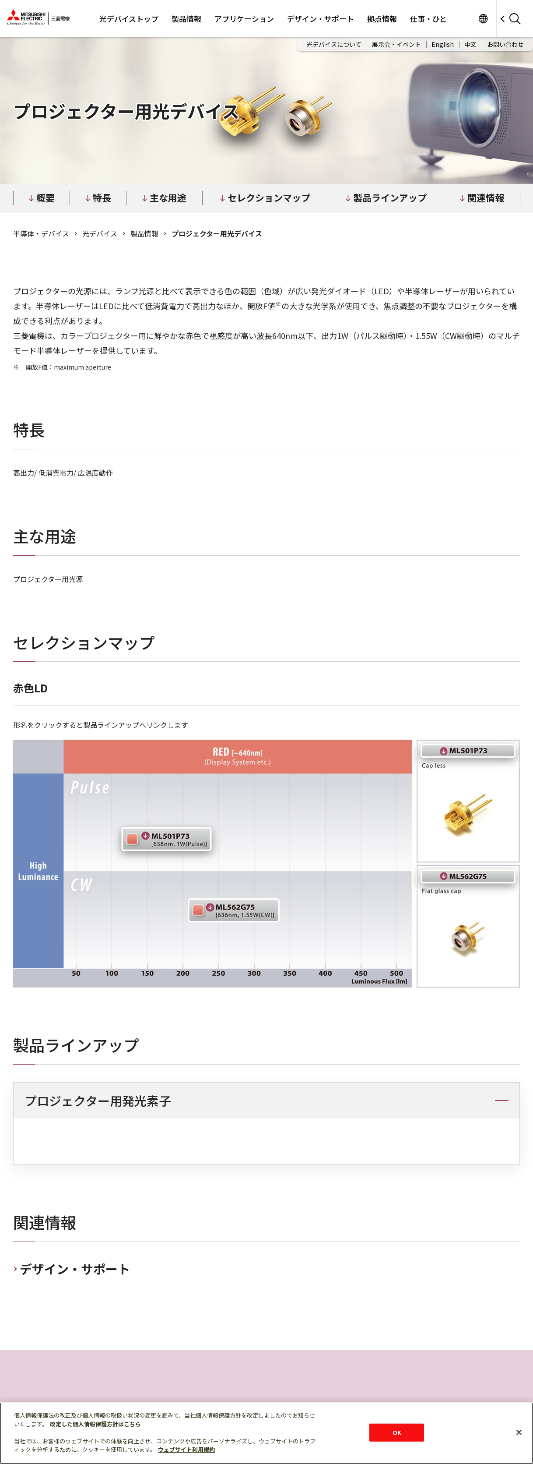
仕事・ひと (428, 18)
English (442, 44)
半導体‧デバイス (41, 233)
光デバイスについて (333, 44)
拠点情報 (382, 18)
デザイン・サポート (320, 18)
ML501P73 (166, 839)
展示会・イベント (396, 44)
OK (397, 1432)
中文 (470, 44)
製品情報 (186, 18)
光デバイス (99, 233)
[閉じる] (519, 1432)
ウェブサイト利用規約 (186, 1449)
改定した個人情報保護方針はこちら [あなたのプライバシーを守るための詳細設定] (95, 1424)
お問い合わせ (505, 44)
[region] (266, 1139)
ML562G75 (234, 910)
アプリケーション (244, 18)
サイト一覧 (483, 18)
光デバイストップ (128, 18)
